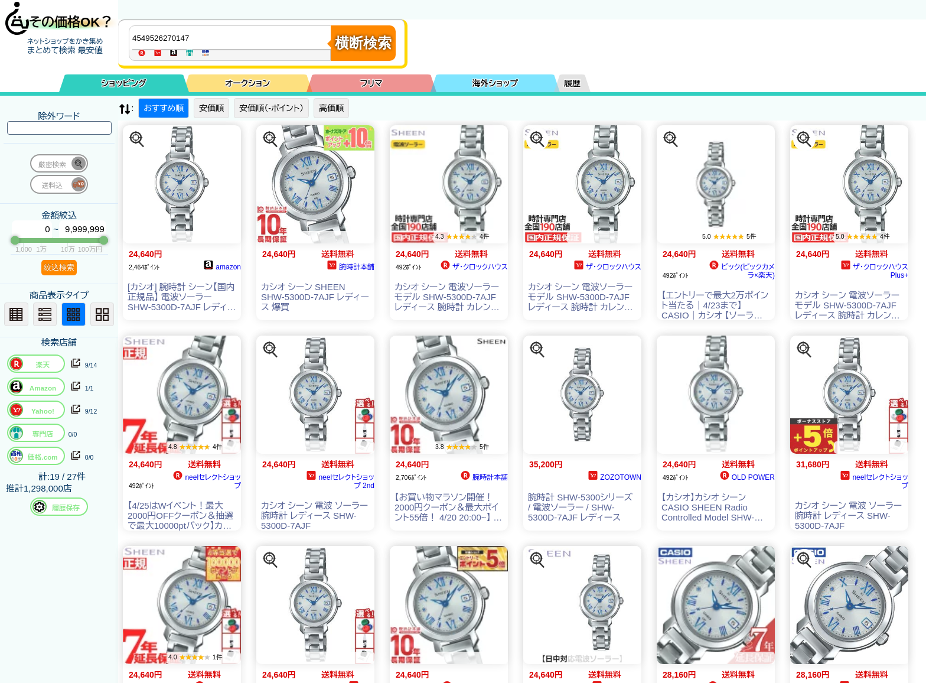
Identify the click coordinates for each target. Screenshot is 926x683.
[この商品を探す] (137, 139)
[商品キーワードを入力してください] (232, 38)
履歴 (572, 83)
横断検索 (363, 43)
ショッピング (124, 83)
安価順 (211, 108)
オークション (247, 83)
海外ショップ (495, 83)
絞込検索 (59, 267)
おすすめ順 (164, 108)
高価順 (331, 108)
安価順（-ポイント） (271, 108)
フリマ (371, 83)
